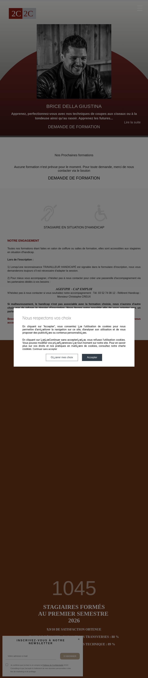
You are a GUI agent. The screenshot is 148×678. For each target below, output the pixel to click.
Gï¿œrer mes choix (62, 357)
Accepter (92, 357)
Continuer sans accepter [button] (45, 349)
